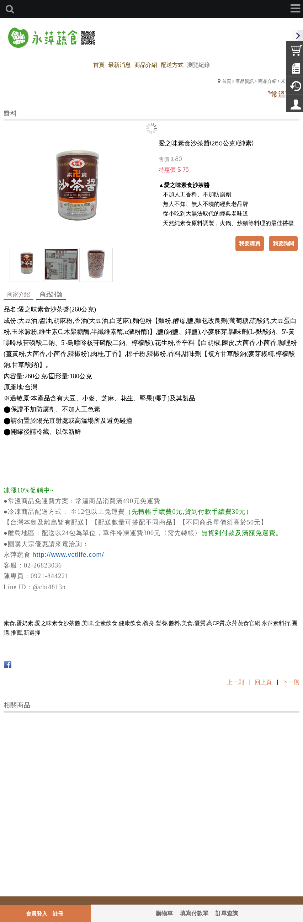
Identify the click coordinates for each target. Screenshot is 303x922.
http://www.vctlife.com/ (68, 554)
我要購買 (250, 243)
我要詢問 (283, 243)
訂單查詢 (227, 913)
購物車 (164, 913)
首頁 (226, 81)
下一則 (290, 682)
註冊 (58, 913)
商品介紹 (267, 81)
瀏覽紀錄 (198, 64)
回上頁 (263, 682)
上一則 (235, 682)
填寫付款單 (194, 913)
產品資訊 (244, 81)
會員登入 (36, 913)
